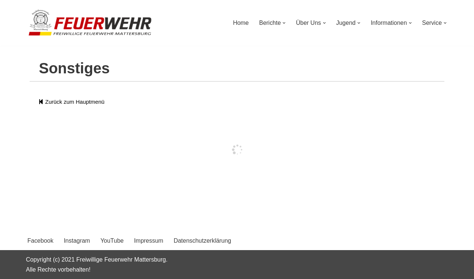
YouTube (112, 241)
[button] (284, 22)
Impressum (148, 241)
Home (240, 23)
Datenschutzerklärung (202, 241)
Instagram (77, 241)
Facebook (40, 241)
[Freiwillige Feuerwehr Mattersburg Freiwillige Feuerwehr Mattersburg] (91, 23)
